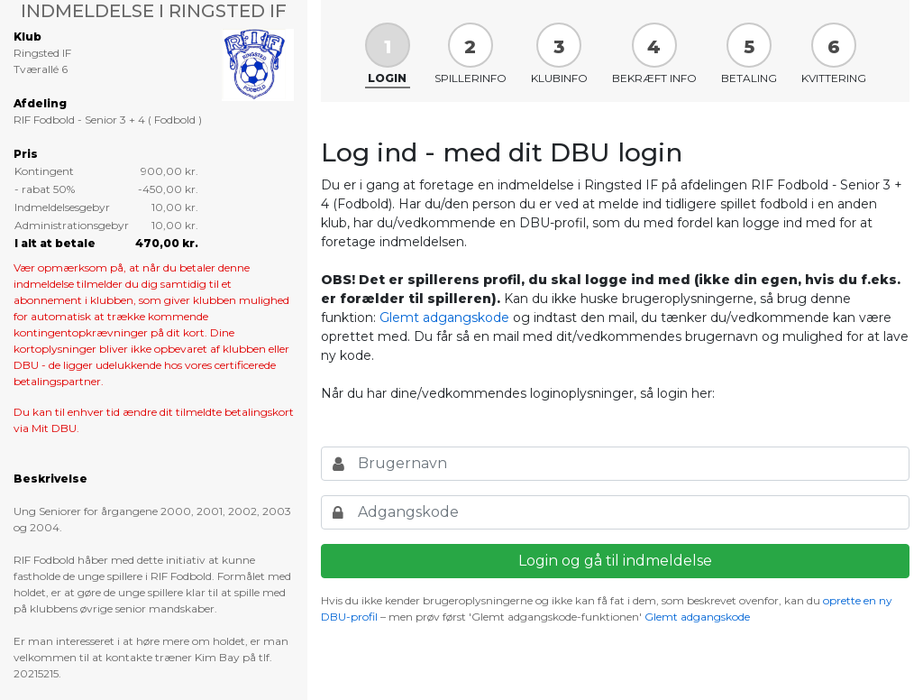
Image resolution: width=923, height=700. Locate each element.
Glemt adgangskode (444, 317)
